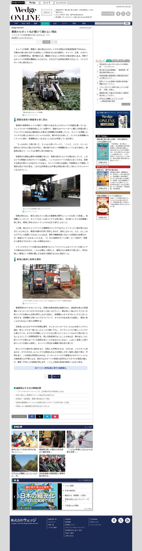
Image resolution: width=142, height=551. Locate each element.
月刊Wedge (93, 519)
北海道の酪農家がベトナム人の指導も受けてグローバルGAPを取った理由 (42, 402)
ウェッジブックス (95, 525)
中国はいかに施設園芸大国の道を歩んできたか (33, 406)
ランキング (51, 522)
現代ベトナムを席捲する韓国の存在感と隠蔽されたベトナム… (113, 83)
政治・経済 (26, 23)
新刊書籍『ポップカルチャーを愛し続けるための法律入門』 (74, 17)
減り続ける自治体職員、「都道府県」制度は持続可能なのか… (113, 71)
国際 (35, 23)
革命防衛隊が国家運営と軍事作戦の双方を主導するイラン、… (113, 77)
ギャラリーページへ (31, 115)
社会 (55, 23)
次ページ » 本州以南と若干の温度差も (50, 368)
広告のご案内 (69, 533)
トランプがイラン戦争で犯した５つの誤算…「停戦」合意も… (113, 88)
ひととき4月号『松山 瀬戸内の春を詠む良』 (70, 15)
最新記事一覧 (52, 519)
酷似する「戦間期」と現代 (75, 495)
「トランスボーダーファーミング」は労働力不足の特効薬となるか (40, 391)
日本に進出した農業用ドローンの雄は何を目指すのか (35, 395)
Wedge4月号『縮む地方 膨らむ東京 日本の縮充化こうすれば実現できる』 (75, 11)
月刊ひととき (94, 522)
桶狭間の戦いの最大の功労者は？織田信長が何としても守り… (113, 94)
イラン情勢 (69, 486)
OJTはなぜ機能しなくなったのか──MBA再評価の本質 (111, 100)
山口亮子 (22, 38)
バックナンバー (19, 416)
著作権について (70, 525)
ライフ (64, 23)
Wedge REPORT (18, 28)
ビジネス (45, 23)
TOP (16, 23)
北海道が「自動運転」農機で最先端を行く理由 (33, 399)
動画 (84, 23)
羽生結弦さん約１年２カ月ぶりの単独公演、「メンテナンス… (113, 65)
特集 (74, 23)
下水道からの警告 (72, 505)
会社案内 (68, 519)
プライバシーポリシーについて (75, 527)
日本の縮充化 (25, 508)
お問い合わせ (69, 536)
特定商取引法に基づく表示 (73, 530)
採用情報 (68, 522)
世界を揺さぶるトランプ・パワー (77, 500)
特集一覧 (51, 525)
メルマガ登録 (108, 13)
